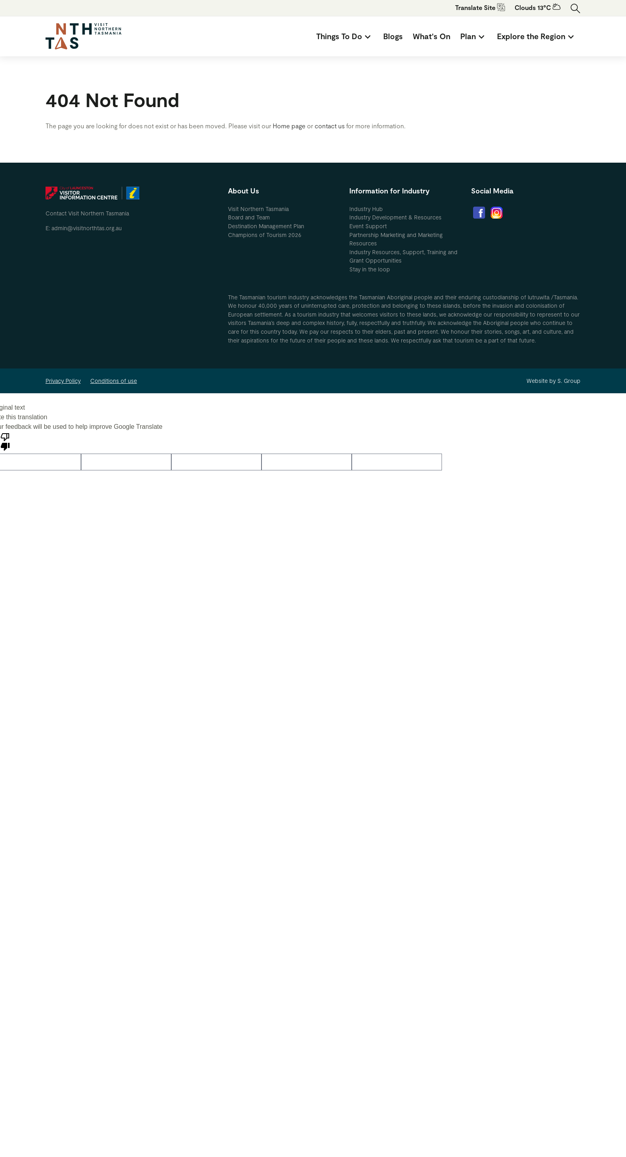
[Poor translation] (5, 441)
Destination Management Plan (266, 226)
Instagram (497, 213)
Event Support (368, 226)
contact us (330, 125)
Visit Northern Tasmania (258, 208)
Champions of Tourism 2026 (264, 234)
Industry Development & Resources (395, 217)
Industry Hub (366, 208)
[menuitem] (344, 36)
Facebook (479, 213)
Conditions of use (113, 380)
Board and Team (249, 217)
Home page (289, 125)
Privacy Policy (63, 380)
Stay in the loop (369, 269)
